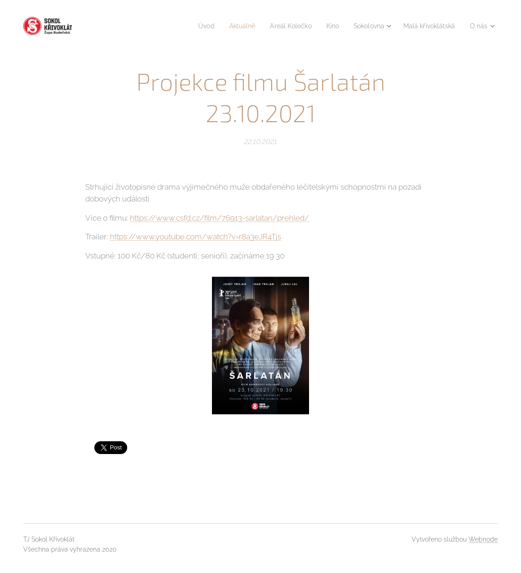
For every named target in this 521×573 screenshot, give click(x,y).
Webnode (483, 539)
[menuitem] (188, 26)
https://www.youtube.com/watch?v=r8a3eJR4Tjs (195, 236)
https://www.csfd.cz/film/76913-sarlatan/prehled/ (219, 217)
